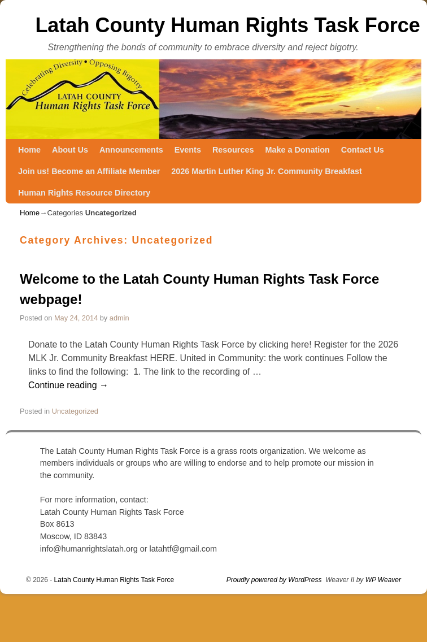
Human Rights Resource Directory (84, 192)
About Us (70, 149)
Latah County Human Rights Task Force (227, 25)
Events (188, 149)
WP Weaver (383, 580)
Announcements (131, 149)
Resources (233, 149)
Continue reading (68, 385)
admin (119, 318)
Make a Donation (297, 149)
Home (29, 149)
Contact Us (362, 149)
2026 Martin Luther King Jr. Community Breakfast (266, 171)
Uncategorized (75, 411)
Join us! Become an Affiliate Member (89, 171)
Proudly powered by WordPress (274, 580)
